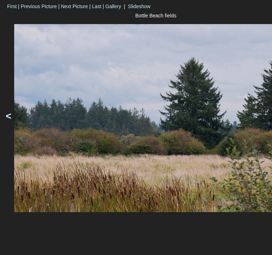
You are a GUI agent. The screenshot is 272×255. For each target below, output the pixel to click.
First (12, 6)
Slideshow (139, 6)
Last (96, 6)
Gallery (113, 6)
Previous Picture (39, 6)
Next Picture (74, 6)
